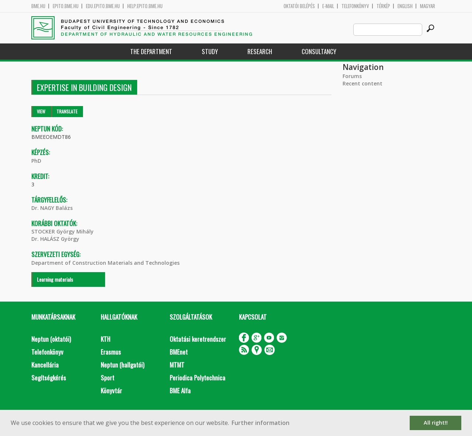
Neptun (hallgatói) (122, 364)
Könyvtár (111, 390)
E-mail (328, 6)
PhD (36, 160)
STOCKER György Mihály (62, 231)
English (405, 6)
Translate (66, 111)
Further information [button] (260, 423)
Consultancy (319, 51)
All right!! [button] (436, 422)
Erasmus (111, 351)
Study (210, 51)
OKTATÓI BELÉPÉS (299, 6)
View (41, 111)
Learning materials (55, 279)
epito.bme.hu (66, 6)
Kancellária (45, 364)
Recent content (362, 83)
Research (259, 51)
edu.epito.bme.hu (103, 6)
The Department (151, 51)
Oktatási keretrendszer (198, 339)
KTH (105, 339)
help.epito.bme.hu (145, 6)
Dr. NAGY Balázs (52, 207)
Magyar (427, 6)
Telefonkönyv (355, 6)
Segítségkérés (48, 377)
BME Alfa (180, 390)
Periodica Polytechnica (197, 377)
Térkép (383, 6)
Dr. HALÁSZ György (55, 238)
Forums (352, 76)
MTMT (177, 364)
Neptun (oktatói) (51, 339)
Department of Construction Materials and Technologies (105, 262)
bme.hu (38, 6)
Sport (107, 377)
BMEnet (179, 351)
